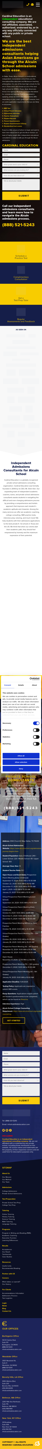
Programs (6, 1229)
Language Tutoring (9, 1224)
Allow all (21, 756)
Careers (5, 1278)
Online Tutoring (8, 1214)
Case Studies (7, 1257)
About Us (6, 1173)
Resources (6, 1262)
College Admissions (9, 1191)
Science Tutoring (8, 1219)
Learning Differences (10, 1240)
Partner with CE (8, 1274)
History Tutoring (8, 1217)
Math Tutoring (7, 1222)
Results (5, 1246)
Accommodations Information (13, 1293)
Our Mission (6, 1177)
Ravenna (24, 999)
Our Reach (6, 1252)
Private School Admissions (12, 1194)
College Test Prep (9, 1205)
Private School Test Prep (11, 1203)
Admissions (7, 1187)
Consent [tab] (7, 685)
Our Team (5, 1182)
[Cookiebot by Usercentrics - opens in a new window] (29, 678)
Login (4, 1303)
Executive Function (9, 1238)
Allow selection (21, 762)
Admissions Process (9, 1296)
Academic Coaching (9, 1235)
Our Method (6, 1180)
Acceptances (7, 1249)
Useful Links (7, 1266)
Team (32, 4)
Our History (6, 1284)
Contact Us (6, 1311)
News (4, 1306)
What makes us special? (11, 1282)
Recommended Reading (11, 1268)
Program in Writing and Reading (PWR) (16, 1233)
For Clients (6, 1289)
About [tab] (34, 685)
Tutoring (5, 1210)
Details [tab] (21, 685)
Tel (27, 4)
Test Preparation (8, 1199)
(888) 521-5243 (11, 1121)
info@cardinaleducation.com (18, 1124)
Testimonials (6, 1254)
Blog (4, 1308)
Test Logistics (7, 1298)
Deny (21, 769)
